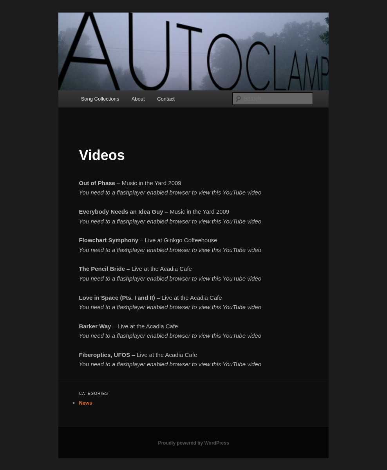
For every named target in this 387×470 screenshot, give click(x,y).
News (85, 403)
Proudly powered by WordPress (193, 443)
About (138, 99)
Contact (166, 99)
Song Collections (100, 99)
